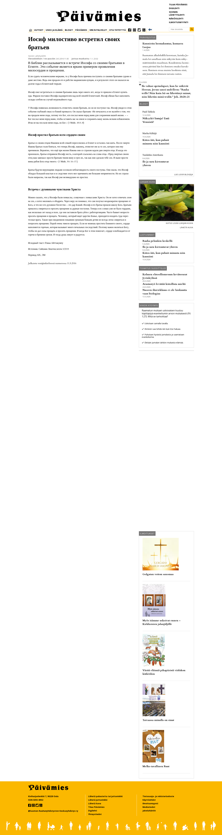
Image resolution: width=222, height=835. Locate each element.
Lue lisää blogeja (183, 174)
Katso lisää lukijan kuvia (179, 223)
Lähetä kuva (186, 227)
